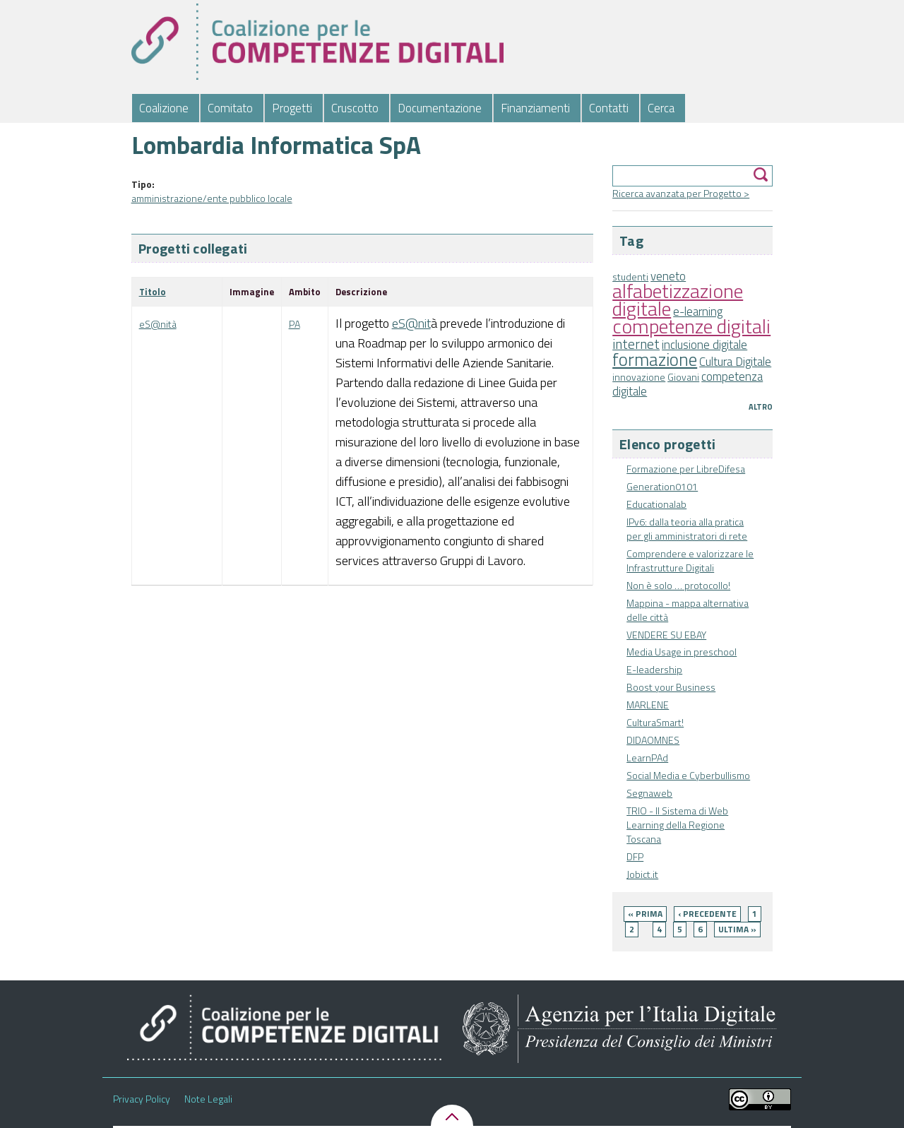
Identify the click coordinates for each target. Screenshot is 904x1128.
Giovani (683, 376)
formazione (654, 359)
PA (294, 323)
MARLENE (647, 704)
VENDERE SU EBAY (666, 634)
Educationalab (656, 504)
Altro (761, 406)
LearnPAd (647, 757)
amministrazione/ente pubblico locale (211, 198)
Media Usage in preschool (681, 651)
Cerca (661, 108)
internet (636, 344)
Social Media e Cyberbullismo (688, 775)
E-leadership (654, 669)
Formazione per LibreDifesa (685, 468)
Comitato (230, 108)
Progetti (292, 108)
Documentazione (440, 108)
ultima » (737, 929)
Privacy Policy (141, 1099)
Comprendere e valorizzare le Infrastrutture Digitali (690, 560)
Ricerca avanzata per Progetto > (680, 193)
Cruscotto (355, 108)
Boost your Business (670, 686)
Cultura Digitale (735, 361)
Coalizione (164, 108)
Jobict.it (642, 874)
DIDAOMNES (652, 739)
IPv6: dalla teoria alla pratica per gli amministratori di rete (686, 528)
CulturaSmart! (655, 722)
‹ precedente (707, 913)
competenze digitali (691, 326)
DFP (634, 856)
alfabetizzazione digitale (677, 299)
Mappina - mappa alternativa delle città (687, 609)
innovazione (638, 376)
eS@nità (158, 323)
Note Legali (208, 1099)
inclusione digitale (704, 345)
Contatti (609, 108)
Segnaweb (649, 792)
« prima (645, 913)
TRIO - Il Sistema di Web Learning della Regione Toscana (677, 824)
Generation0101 (662, 486)
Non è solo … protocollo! (678, 585)
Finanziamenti (535, 108)
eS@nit (411, 323)
